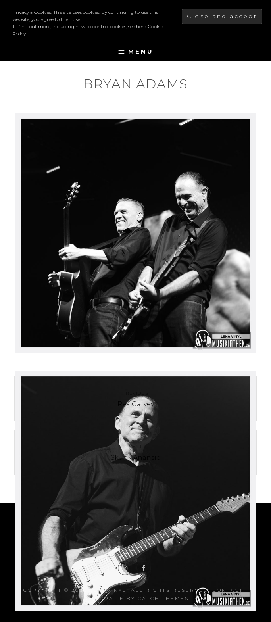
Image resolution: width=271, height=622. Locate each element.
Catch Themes (163, 598)
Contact (228, 590)
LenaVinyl (108, 590)
